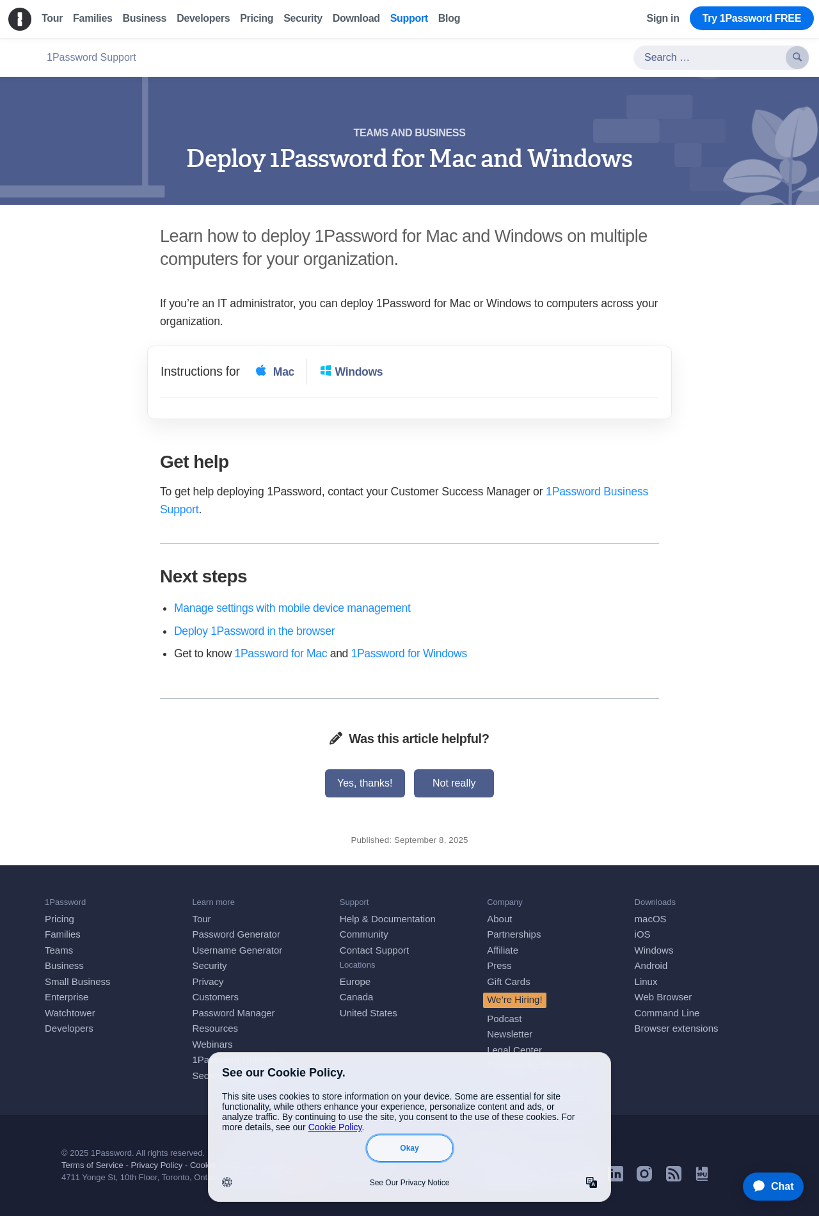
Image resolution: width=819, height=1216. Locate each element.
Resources (215, 1028)
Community (364, 934)
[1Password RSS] (673, 1177)
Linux (646, 981)
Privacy (207, 981)
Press (499, 965)
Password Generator (236, 934)
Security (209, 965)
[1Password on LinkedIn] (615, 1177)
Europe (355, 981)
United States (368, 1012)
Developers (69, 1028)
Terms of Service (92, 1165)
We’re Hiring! (514, 999)
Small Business (78, 981)
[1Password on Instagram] (644, 1177)
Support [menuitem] (409, 18)
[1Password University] (702, 1177)
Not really (454, 783)
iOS (643, 934)
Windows (654, 950)
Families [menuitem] (92, 18)
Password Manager (233, 1012)
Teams (59, 950)
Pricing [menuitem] (256, 18)
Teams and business (410, 132)
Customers (215, 996)
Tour (201, 918)
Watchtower (70, 1012)
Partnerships (514, 934)
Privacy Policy (156, 1165)
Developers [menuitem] (203, 18)
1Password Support (91, 57)
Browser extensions (677, 1028)
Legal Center (514, 1049)
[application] (767, 1186)
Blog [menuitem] (449, 18)
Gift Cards (508, 981)
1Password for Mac (281, 653)
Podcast (504, 1018)
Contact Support (374, 950)
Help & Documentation (388, 918)
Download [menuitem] (356, 18)
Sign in (663, 18)
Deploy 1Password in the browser (254, 631)
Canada (357, 996)
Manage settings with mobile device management (292, 608)
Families (63, 934)
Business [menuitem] (145, 18)
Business (64, 965)
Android (651, 965)
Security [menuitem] (302, 18)
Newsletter (509, 1033)
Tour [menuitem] (52, 18)
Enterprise (66, 996)
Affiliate (502, 950)
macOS (651, 918)
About (499, 918)
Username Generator (237, 950)
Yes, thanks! (365, 783)
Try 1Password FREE (752, 18)
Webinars (212, 1044)
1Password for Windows (409, 653)
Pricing (59, 918)
